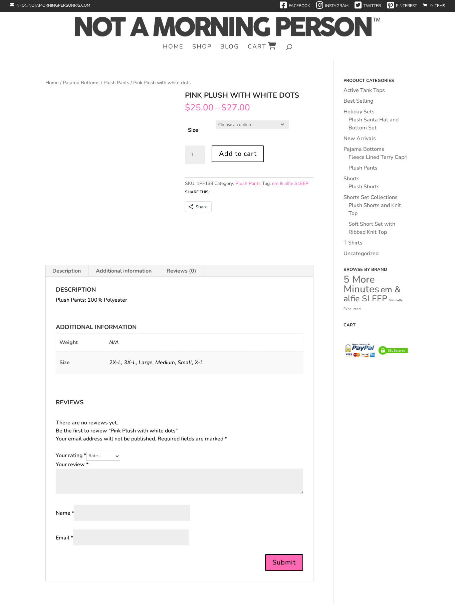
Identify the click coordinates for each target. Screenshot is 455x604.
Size (193, 130)
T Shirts (353, 242)
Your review (72, 464)
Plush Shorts (364, 186)
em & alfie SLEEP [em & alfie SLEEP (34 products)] (372, 294)
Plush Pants (116, 82)
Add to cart (238, 153)
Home (173, 47)
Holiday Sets (359, 111)
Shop (202, 47)
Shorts (352, 178)
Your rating (71, 455)
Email (64, 537)
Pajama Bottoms (81, 82)
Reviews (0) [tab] (181, 271)
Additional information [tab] (124, 271)
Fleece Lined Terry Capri (378, 157)
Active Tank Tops (364, 90)
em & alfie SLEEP (290, 183)
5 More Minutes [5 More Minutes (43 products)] (361, 284)
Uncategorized (361, 253)
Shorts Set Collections (371, 197)
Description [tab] (66, 271)
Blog (229, 47)
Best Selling (358, 101)
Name (65, 513)
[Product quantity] (195, 154)
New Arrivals (360, 138)
